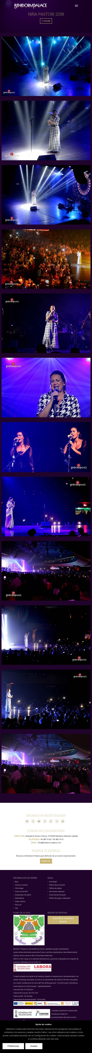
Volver (46, 21)
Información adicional (56, 891)
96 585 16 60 (46, 839)
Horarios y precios (21, 885)
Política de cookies (55, 888)
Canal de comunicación (57, 895)
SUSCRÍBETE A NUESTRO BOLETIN (63, 920)
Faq (16, 908)
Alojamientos (19, 898)
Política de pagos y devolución (59, 898)
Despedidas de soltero (23, 895)
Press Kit (18, 905)
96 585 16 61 (58, 839)
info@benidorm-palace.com (49, 843)
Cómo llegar (19, 888)
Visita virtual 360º (21, 891)
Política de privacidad (57, 885)
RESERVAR (46, 861)
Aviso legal (53, 882)
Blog (16, 882)
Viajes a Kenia (20, 901)
